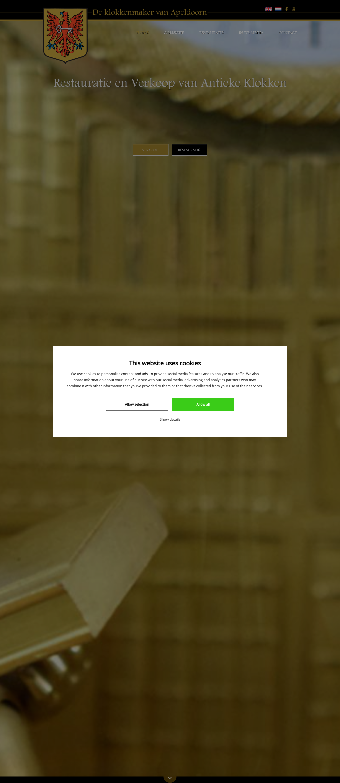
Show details (170, 419)
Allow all (203, 404)
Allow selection (137, 404)
